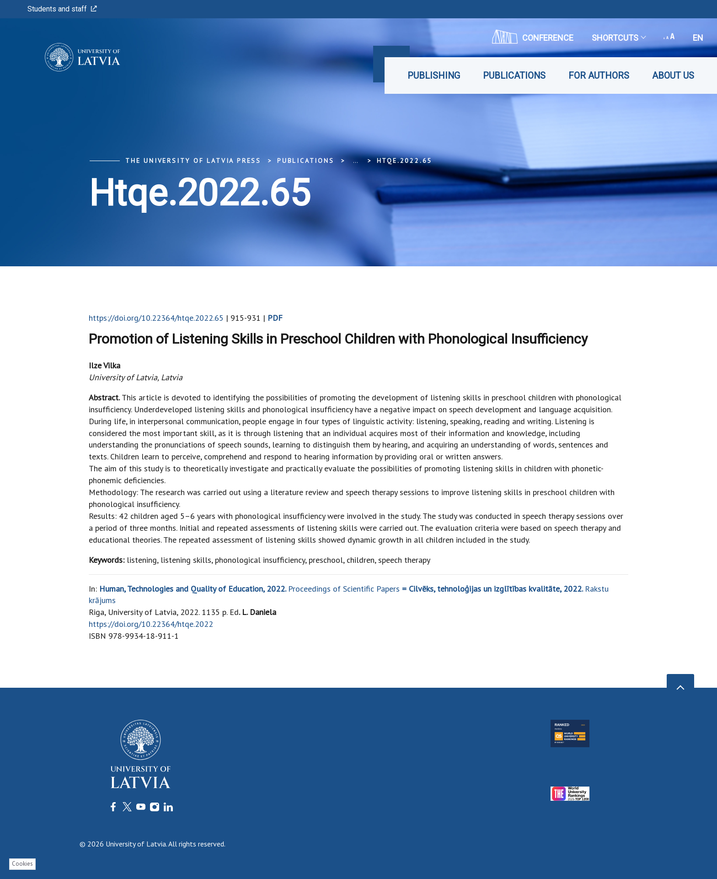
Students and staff (62, 9)
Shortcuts (618, 38)
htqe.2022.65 (405, 160)
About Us (673, 75)
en (698, 38)
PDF (275, 318)
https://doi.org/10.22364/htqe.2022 (151, 624)
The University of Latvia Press (193, 160)
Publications (514, 75)
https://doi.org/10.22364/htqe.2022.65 (156, 318)
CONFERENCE (532, 36)
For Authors (598, 75)
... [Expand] (355, 160)
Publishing (433, 75)
